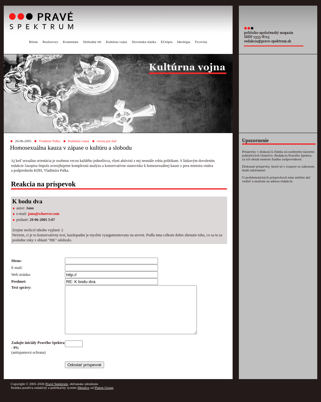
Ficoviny (201, 42)
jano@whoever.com (43, 214)
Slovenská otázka (144, 42)
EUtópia (166, 42)
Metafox (83, 397)
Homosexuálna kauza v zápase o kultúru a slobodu (71, 147)
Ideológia (183, 42)
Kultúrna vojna (116, 42)
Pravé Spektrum (56, 393)
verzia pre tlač (106, 141)
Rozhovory (50, 42)
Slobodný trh (92, 42)
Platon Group (104, 397)
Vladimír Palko (50, 141)
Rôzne (33, 42)
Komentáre (70, 42)
